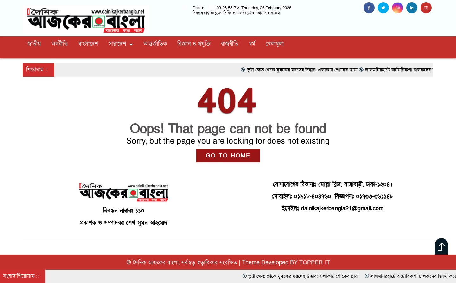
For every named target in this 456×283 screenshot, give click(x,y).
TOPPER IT (314, 262)
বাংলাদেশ (88, 43)
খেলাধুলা (275, 43)
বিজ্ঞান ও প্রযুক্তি (194, 43)
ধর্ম (252, 43)
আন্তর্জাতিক (155, 43)
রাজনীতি (229, 43)
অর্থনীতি (59, 43)
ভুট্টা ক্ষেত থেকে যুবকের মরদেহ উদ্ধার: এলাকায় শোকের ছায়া (341, 276)
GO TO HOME (228, 155)
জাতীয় (34, 43)
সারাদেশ (117, 43)
